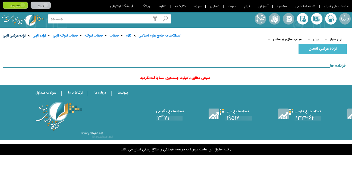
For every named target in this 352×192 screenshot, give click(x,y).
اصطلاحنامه (260, 19)
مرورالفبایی (288, 19)
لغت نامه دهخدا (345, 19)
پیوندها (123, 93)
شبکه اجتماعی (305, 6)
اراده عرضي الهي (14, 36)
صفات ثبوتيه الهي (65, 36)
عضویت (15, 5)
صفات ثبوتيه (94, 36)
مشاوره (282, 6)
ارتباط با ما (75, 93)
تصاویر (215, 6)
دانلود (162, 6)
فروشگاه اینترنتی (121, 6)
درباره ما (100, 93)
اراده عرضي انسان (323, 49)
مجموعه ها (274, 19)
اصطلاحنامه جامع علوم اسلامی (159, 36)
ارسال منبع (331, 19)
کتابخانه (180, 6)
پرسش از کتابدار (316, 19)
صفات (114, 36)
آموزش (263, 6)
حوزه (197, 6)
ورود (41, 5)
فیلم (247, 6)
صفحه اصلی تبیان (336, 6)
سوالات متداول (45, 93)
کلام (128, 36)
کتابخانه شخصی (302, 19)
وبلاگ (146, 6)
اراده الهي (39, 36)
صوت (232, 6)
